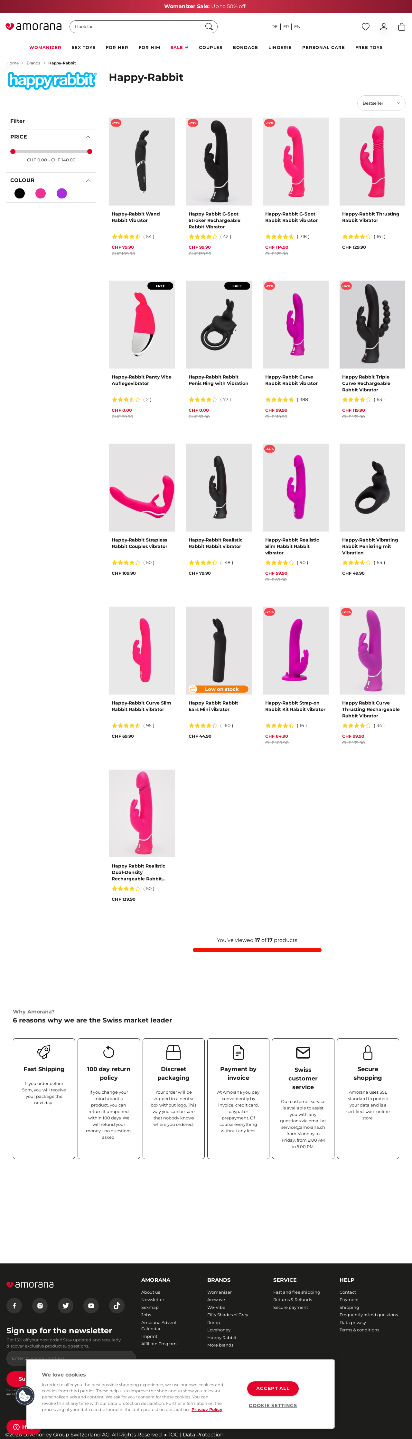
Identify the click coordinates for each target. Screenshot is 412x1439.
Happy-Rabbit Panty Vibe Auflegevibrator (142, 380)
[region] (180, 1394)
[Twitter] (65, 1305)
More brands (220, 1345)
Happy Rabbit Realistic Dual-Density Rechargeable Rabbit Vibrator (138, 872)
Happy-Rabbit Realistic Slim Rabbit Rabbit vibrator (292, 546)
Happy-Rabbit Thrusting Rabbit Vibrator (370, 217)
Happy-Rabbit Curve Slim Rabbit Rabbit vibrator (141, 706)
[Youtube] (91, 1305)
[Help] (23, 1427)
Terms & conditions (359, 1329)
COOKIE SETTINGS (273, 1405)
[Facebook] (14, 1305)
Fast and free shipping (296, 1292)
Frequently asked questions (369, 1314)
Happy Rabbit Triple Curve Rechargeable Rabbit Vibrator (366, 383)
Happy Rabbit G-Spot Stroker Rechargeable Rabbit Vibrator (214, 220)
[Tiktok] (117, 1305)
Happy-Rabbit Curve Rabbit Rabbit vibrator (291, 380)
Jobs (146, 1314)
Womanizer (219, 1292)
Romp (213, 1322)
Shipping (349, 1307)
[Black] (19, 193)
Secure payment (290, 1307)
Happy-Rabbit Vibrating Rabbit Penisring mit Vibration (370, 546)
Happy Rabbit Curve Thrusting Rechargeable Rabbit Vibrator (371, 709)
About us (150, 1292)
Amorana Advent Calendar (159, 1325)
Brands (33, 63)
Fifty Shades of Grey (227, 1314)
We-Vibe (216, 1307)
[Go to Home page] (33, 26)
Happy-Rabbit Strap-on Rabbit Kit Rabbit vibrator (295, 706)
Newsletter (152, 1299)
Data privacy (353, 1322)
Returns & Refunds (292, 1299)
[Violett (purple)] (62, 193)
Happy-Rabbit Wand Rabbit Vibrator (136, 217)
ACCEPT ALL (272, 1388)
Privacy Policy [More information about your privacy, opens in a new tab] (207, 1409)
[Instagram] (40, 1305)
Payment (349, 1299)
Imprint (149, 1336)
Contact (348, 1292)
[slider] (12, 151)
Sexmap (150, 1307)
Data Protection (203, 1435)
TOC (173, 1435)
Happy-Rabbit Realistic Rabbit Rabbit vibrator (215, 543)
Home (12, 63)
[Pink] (40, 193)
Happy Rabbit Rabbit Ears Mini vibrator (213, 706)
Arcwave (216, 1299)
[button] (24, 1396)
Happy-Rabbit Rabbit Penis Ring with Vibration (218, 380)
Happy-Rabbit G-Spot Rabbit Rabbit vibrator (291, 217)
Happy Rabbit (222, 1337)
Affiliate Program (159, 1343)
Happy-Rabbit (62, 63)
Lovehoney (218, 1329)
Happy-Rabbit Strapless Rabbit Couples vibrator (139, 543)
